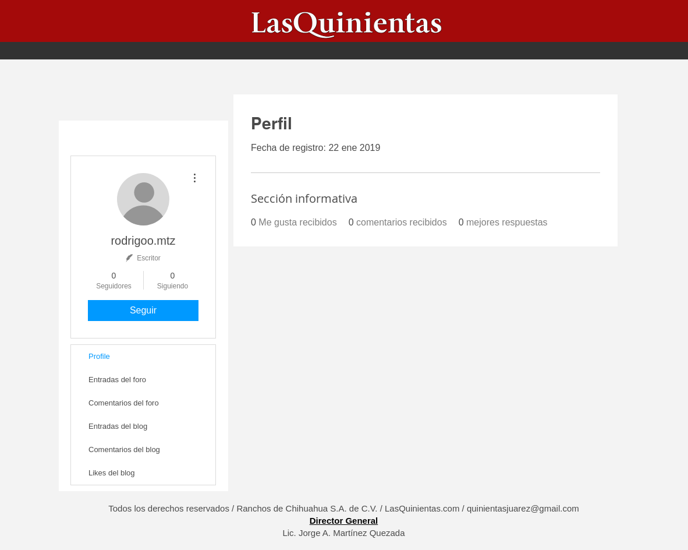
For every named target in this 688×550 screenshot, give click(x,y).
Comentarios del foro (123, 403)
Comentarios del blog (124, 449)
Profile (99, 356)
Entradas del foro (117, 379)
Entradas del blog (117, 426)
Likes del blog (111, 472)
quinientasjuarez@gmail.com (523, 508)
